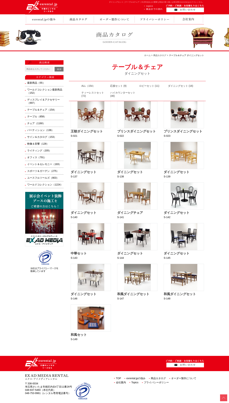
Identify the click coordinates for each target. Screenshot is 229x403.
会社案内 (121, 382)
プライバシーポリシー (156, 382)
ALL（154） (88, 85)
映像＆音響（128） (38, 143)
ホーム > (148, 55)
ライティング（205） (39, 150)
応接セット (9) (118, 85)
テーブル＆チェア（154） (41, 109)
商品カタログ (158, 378)
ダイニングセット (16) (180, 85)
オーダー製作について (183, 378)
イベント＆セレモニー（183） (44, 164)
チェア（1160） (36, 123)
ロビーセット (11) (149, 85)
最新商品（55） (36, 82)
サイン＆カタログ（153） (41, 136)
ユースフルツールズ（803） (43, 177)
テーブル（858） (36, 116)
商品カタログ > (160, 55)
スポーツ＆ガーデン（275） (43, 171)
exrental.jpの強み (135, 378)
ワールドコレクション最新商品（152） (44, 91)
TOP (118, 378)
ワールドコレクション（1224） (45, 184)
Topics (134, 382)
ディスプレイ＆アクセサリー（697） (43, 101)
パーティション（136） (40, 130)
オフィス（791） (36, 157)
